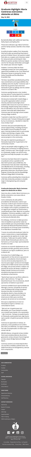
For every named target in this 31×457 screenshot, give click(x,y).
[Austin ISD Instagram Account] (22, 433)
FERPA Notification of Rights (8, 419)
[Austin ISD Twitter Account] (13, 433)
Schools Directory (5, 395)
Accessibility (6, 442)
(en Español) (24, 442)
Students (3, 365)
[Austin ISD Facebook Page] (8, 433)
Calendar (3, 379)
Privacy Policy (18, 444)
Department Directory (6, 393)
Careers (3, 409)
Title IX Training (5, 416)
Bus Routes (4, 382)
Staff (2, 372)
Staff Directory (4, 398)
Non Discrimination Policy (8, 444)
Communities (4, 370)
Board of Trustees (5, 407)
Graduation (4, 353)
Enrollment (4, 384)
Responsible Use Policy (15, 442)
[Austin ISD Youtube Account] (18, 433)
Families (3, 368)
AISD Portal (4, 404)
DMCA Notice (25, 444)
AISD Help (3, 412)
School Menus (4, 386)
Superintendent (5, 414)
